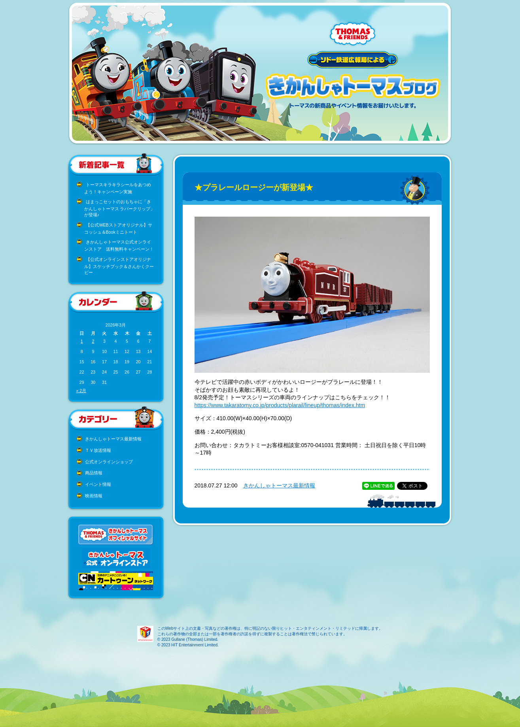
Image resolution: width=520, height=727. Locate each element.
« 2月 (81, 390)
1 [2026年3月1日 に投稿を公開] (82, 341)
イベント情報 (98, 484)
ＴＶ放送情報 (98, 450)
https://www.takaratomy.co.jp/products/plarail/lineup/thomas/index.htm (280, 405)
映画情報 (93, 495)
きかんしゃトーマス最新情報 (113, 438)
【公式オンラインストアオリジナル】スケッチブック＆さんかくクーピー (119, 266)
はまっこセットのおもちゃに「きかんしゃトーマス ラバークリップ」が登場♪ (119, 208)
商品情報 (93, 472)
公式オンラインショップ (109, 461)
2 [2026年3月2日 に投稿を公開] (93, 341)
